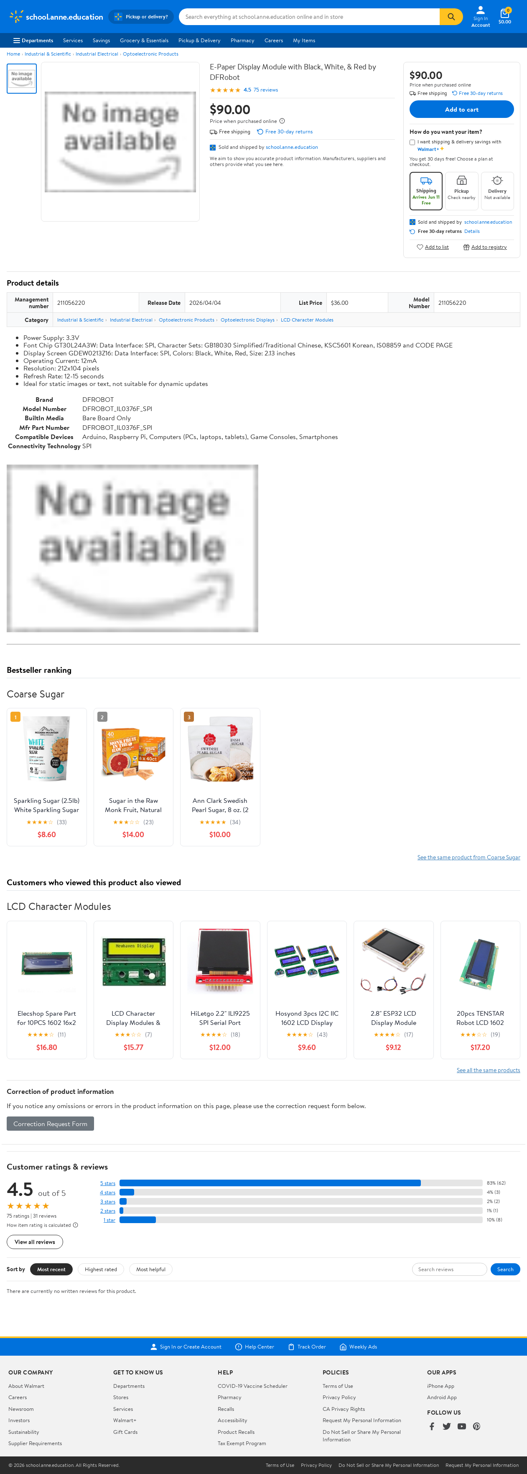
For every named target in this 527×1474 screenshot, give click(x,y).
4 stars (107, 1192)
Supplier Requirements (35, 1443)
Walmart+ (125, 1420)
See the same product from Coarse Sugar (469, 857)
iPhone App (440, 1386)
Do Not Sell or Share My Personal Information (389, 1465)
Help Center (254, 1347)
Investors (19, 1420)
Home (13, 53)
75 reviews (266, 90)
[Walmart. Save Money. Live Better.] (55, 16)
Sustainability (23, 1432)
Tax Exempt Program (242, 1443)
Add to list (433, 246)
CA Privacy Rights (344, 1409)
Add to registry (485, 246)
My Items (304, 40)
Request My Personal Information (362, 1420)
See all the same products (488, 1070)
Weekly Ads (358, 1347)
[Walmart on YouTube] (461, 1427)
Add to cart (462, 109)
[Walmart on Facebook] (431, 1427)
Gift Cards (125, 1432)
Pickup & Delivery (199, 40)
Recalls (226, 1409)
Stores (120, 1397)
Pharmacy (243, 40)
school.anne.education (292, 147)
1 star (109, 1220)
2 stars (107, 1211)
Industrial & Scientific (48, 53)
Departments (33, 40)
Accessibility (232, 1420)
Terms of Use (338, 1386)
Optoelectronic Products (150, 53)
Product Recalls (236, 1432)
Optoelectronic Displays (248, 319)
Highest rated (101, 1269)
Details (472, 231)
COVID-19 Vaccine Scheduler (253, 1386)
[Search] (451, 16)
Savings (101, 40)
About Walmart (26, 1386)
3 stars (107, 1201)
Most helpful (150, 1269)
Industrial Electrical (97, 53)
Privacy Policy (339, 1397)
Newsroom (21, 1409)
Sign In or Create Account (185, 1347)
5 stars (107, 1183)
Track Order (307, 1347)
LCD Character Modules (307, 319)
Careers (274, 40)
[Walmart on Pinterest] (476, 1427)
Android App (442, 1397)
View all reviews (35, 1242)
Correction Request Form (50, 1123)
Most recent (51, 1269)
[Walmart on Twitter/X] (446, 1427)
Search (505, 1269)
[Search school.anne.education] (309, 16)
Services (73, 40)
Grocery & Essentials (144, 40)
